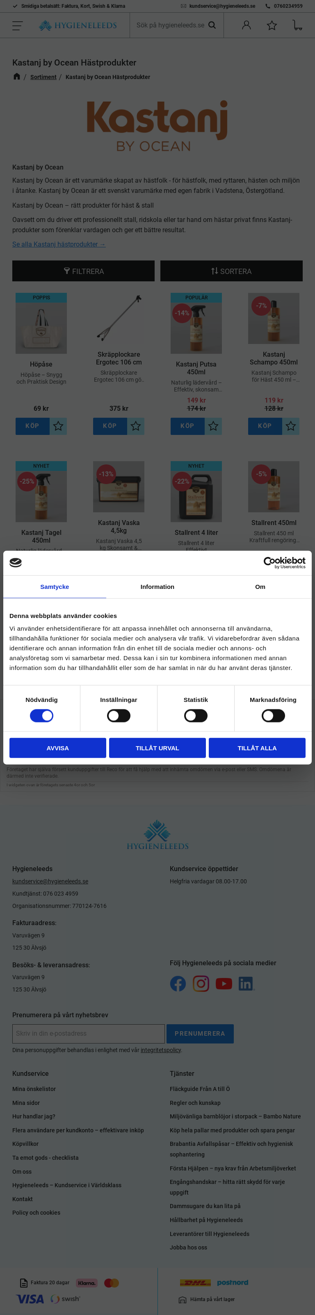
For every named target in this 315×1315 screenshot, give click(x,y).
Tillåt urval (157, 748)
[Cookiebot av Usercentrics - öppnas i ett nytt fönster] (270, 563)
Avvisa (57, 748)
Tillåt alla (257, 748)
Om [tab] (260, 586)
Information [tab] (158, 586)
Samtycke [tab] (54, 586)
